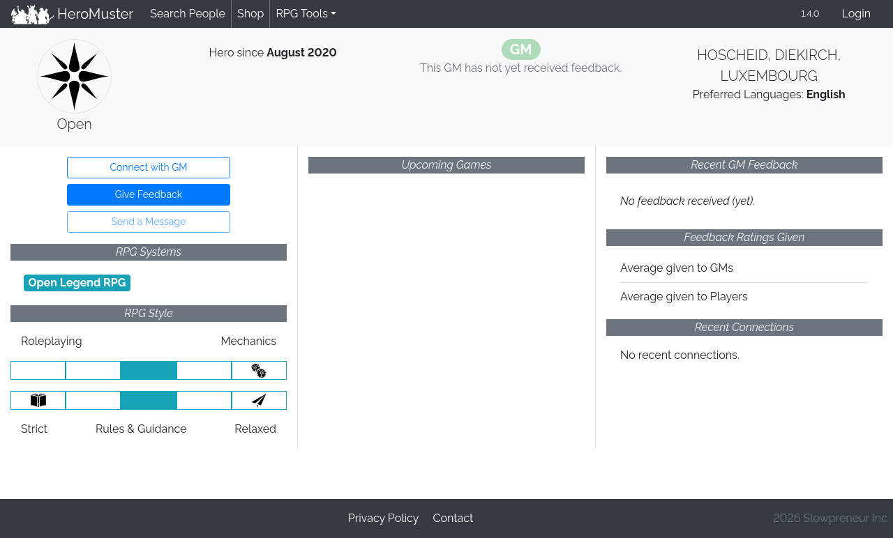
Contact (453, 518)
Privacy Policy (383, 518)
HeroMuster (72, 13)
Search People (187, 13)
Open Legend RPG (77, 282)
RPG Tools (302, 13)
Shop (250, 13)
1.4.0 (810, 13)
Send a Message (149, 221)
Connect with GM (148, 167)
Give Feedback (148, 194)
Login (856, 13)
